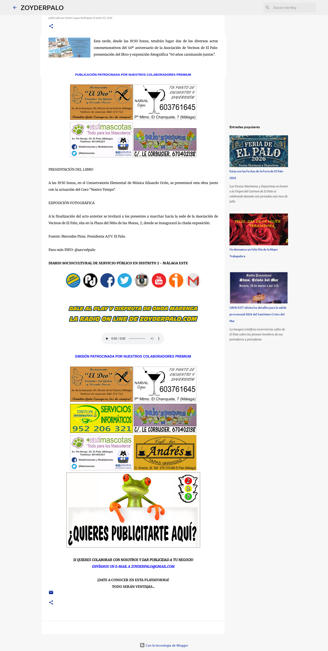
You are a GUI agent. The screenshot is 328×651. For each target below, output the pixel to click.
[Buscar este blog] (294, 8)
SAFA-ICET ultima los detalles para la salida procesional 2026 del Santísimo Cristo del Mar (257, 314)
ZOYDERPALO (42, 7)
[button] (51, 26)
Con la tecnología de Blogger (164, 645)
